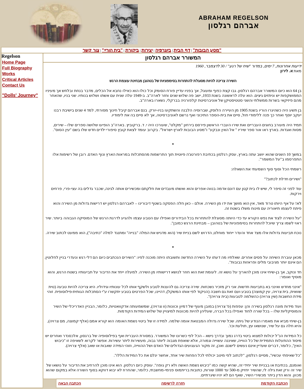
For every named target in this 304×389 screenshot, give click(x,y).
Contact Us (13, 85)
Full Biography (17, 68)
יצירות (147, 50)
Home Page (14, 62)
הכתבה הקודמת (274, 383)
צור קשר (91, 50)
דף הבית (182, 50)
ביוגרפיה (163, 50)
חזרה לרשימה (173, 383)
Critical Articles (17, 79)
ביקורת (132, 50)
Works (8, 73)
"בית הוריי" (112, 50)
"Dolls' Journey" (20, 95)
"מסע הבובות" (207, 50)
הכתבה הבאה (69, 383)
